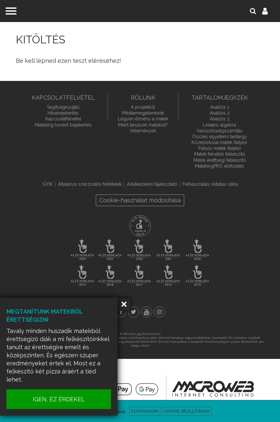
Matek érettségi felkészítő (219, 160)
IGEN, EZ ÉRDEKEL (65, 399)
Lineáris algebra (219, 125)
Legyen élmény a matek (143, 118)
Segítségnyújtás (63, 107)
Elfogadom (144, 411)
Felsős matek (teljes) (219, 148)
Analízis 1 (219, 107)
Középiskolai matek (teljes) (219, 142)
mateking (140, 11)
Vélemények (143, 130)
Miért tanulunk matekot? (143, 125)
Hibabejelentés (63, 113)
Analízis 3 (220, 118)
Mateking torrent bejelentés (63, 125)
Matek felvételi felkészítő (219, 154)
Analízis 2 (220, 113)
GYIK (47, 184)
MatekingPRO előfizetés (219, 166)
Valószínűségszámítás (219, 130)
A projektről (143, 107)
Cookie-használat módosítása (140, 200)
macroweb (213, 389)
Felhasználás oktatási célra (210, 184)
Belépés (268, 11)
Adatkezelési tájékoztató (152, 184)
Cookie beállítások (187, 411)
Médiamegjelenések (143, 113)
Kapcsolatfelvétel (63, 118)
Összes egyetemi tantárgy (219, 136)
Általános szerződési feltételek (90, 184)
